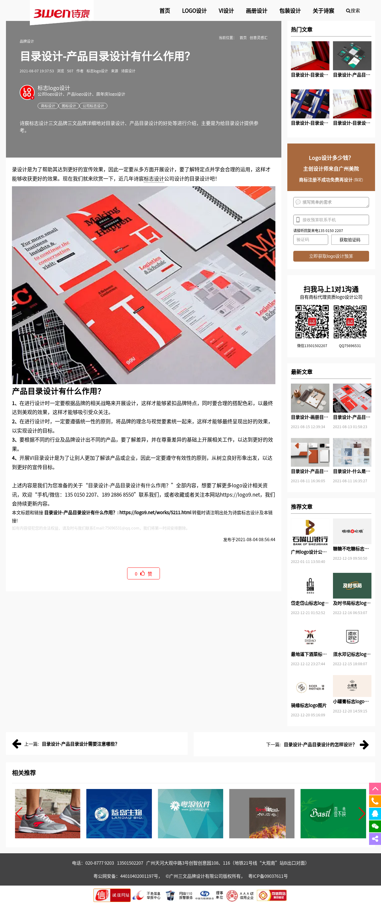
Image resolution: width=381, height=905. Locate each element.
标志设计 (154, 178)
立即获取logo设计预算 (331, 256)
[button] (19, 813)
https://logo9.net (240, 494)
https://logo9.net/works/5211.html (155, 512)
